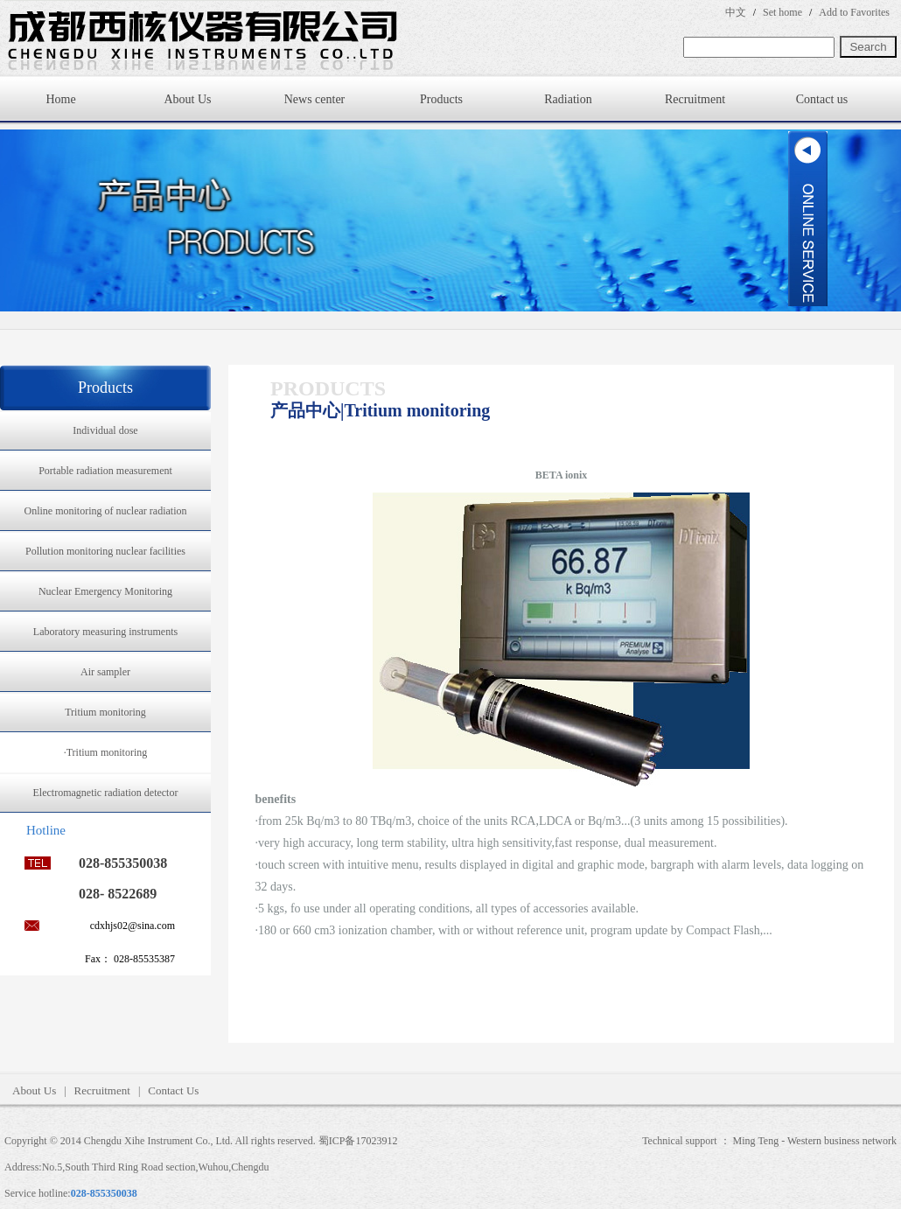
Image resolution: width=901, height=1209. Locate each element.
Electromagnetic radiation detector (105, 792)
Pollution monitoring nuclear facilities (105, 551)
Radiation (567, 99)
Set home (782, 12)
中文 (735, 12)
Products (441, 99)
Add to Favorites (854, 12)
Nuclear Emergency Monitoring (105, 591)
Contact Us (173, 1090)
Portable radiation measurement (105, 471)
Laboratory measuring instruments (105, 631)
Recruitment (695, 99)
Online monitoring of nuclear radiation (105, 511)
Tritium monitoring (105, 712)
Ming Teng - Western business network (815, 1141)
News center (315, 99)
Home (60, 99)
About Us (187, 99)
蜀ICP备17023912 (358, 1141)
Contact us (822, 99)
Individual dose (105, 430)
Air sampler (105, 672)
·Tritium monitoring (106, 752)
